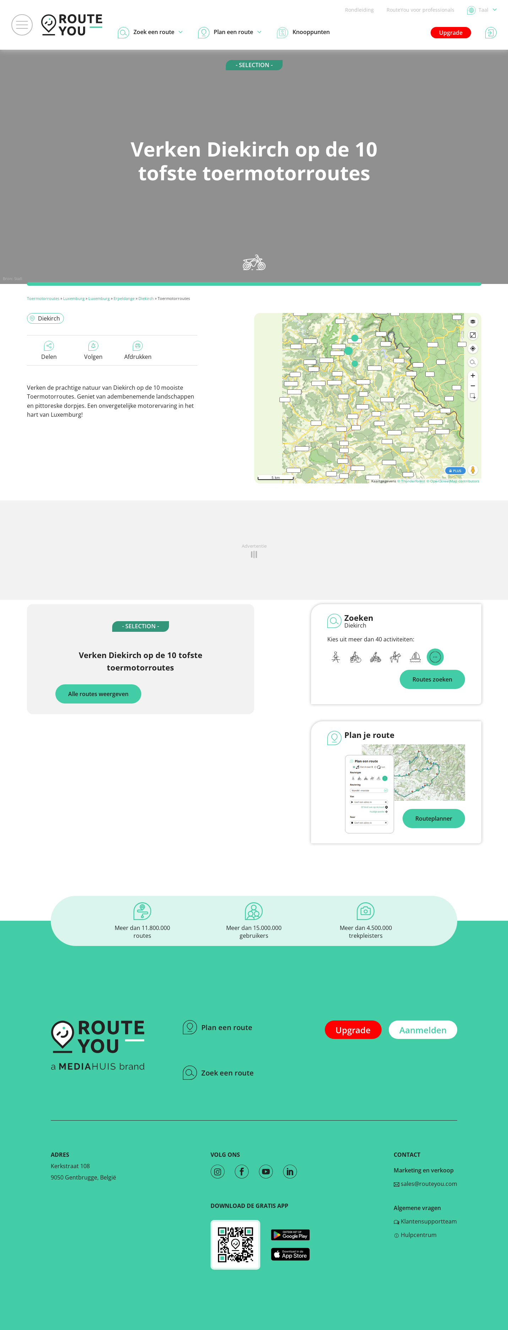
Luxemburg (73, 298)
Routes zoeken (432, 679)
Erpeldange (124, 298)
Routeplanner (433, 818)
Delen (49, 351)
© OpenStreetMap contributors (452, 480)
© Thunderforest (411, 480)
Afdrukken (138, 351)
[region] (367, 398)
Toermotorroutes (43, 298)
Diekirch (146, 298)
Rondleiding (359, 9)
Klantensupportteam (425, 1221)
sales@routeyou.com (425, 1184)
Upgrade (451, 33)
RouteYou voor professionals (420, 9)
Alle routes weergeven (98, 694)
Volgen (93, 351)
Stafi (18, 278)
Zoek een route (218, 1073)
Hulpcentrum (415, 1235)
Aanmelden (423, 1030)
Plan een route (217, 1027)
